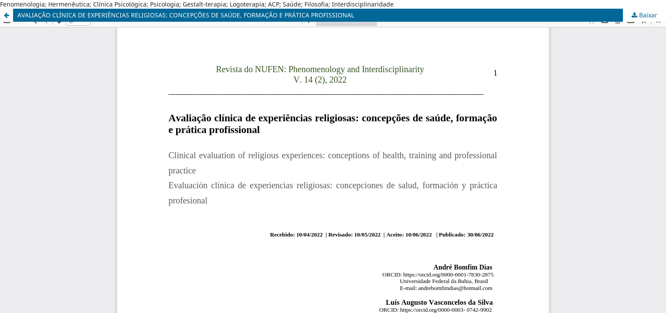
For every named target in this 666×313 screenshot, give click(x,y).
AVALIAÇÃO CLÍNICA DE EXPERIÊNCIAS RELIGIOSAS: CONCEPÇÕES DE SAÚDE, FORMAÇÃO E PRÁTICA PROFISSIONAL (185, 15)
